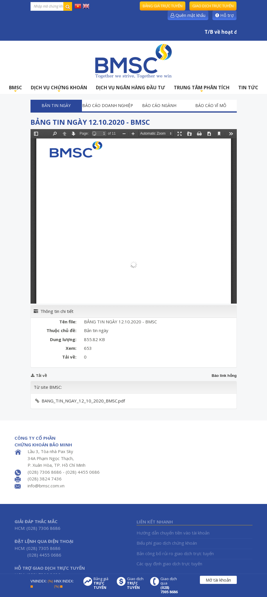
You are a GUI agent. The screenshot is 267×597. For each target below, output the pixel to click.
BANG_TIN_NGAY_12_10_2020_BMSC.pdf (83, 401)
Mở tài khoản (218, 580)
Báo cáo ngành (159, 105)
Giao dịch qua (169, 585)
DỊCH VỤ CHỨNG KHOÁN (59, 89)
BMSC (15, 89)
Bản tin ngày (56, 105)
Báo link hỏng (224, 375)
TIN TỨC (248, 87)
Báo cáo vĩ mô (210, 105)
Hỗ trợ (224, 15)
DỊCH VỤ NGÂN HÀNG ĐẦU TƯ (130, 87)
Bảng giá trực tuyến (162, 5)
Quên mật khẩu (188, 15)
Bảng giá (102, 583)
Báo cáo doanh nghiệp (107, 105)
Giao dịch (135, 583)
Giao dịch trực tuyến (213, 5)
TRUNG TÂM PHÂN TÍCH (202, 89)
